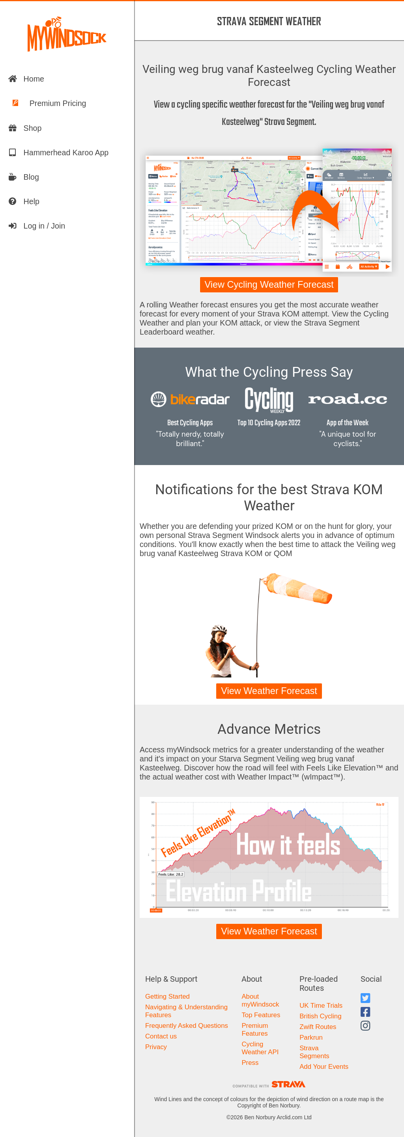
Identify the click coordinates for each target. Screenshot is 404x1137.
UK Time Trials (320, 1005)
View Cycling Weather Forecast (268, 284)
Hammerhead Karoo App (58, 152)
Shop (25, 128)
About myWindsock (260, 1000)
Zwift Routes (317, 1027)
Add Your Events (323, 1066)
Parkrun (311, 1037)
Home (26, 78)
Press (249, 1062)
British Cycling (320, 1016)
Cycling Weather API (260, 1048)
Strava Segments (314, 1052)
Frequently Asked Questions (186, 1025)
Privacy (156, 1047)
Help (23, 201)
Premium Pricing (47, 103)
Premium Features (254, 1029)
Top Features (260, 1015)
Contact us (161, 1036)
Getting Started (167, 996)
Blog (23, 177)
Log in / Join (36, 225)
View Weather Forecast (269, 691)
